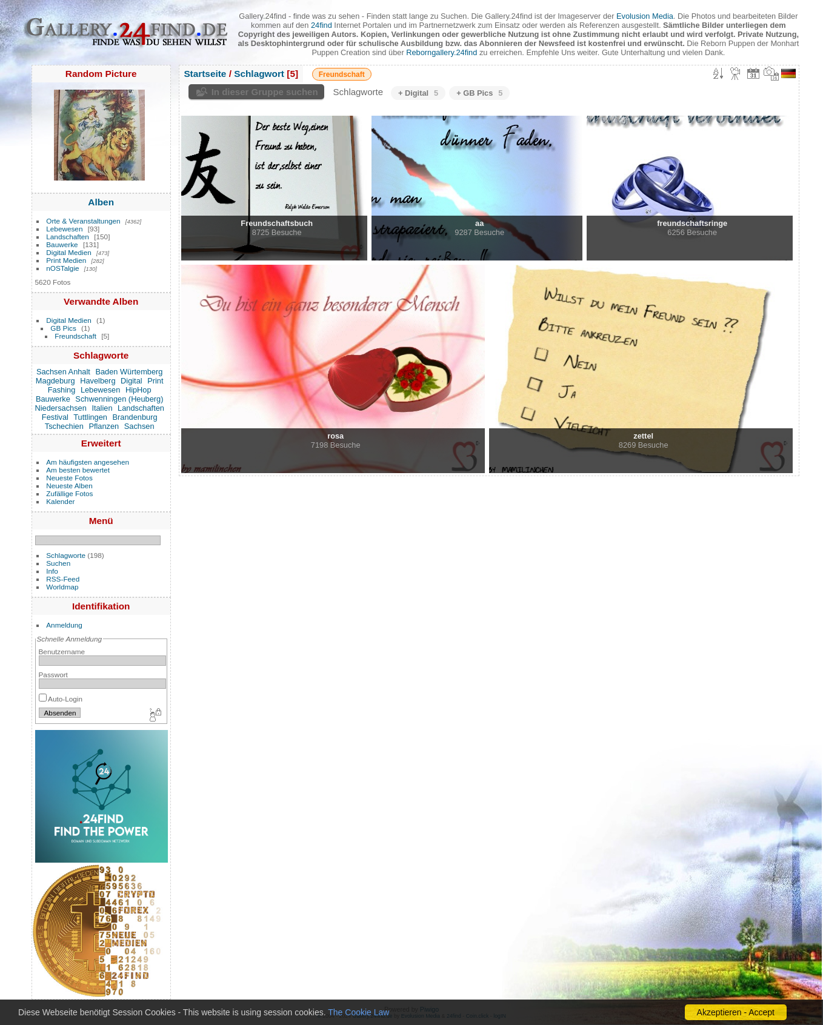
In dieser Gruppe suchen (265, 92)
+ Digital (418, 93)
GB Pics (63, 328)
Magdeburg (55, 380)
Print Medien (66, 260)
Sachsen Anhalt (63, 371)
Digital (131, 380)
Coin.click (477, 1016)
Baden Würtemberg (128, 371)
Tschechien (64, 426)
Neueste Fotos (69, 478)
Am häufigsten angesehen (87, 462)
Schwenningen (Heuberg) (119, 398)
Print (155, 380)
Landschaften (67, 236)
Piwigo (429, 1009)
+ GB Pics (479, 93)
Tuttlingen (90, 417)
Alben (101, 202)
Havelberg (97, 380)
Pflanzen (103, 426)
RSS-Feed (62, 579)
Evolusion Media (644, 16)
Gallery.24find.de (373, 1016)
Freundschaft (75, 336)
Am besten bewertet (78, 470)
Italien (102, 408)
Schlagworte (65, 555)
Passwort (53, 674)
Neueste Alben (69, 485)
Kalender (60, 501)
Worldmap (62, 587)
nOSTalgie (62, 268)
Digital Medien (69, 252)
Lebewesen (64, 229)
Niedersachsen (60, 408)
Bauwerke (62, 244)
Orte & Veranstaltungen (83, 221)
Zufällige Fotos (69, 493)
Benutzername (62, 651)
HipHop (138, 389)
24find (321, 25)
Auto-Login (61, 699)
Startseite (205, 73)
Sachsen (139, 426)
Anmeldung (64, 625)
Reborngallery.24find (441, 52)
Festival (55, 417)
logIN (499, 1016)
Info (52, 571)
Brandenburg (135, 417)
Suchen (58, 563)
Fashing (62, 389)
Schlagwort (259, 73)
